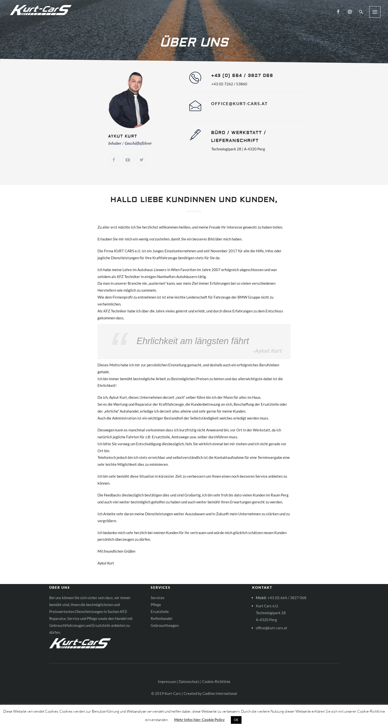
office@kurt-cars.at (239, 103)
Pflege (156, 604)
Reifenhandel (161, 618)
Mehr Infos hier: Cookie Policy (199, 719)
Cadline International (219, 693)
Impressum (167, 681)
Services (158, 597)
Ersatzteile (160, 611)
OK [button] (236, 720)
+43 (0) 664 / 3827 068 (286, 597)
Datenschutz (189, 681)
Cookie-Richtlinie (216, 681)
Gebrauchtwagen (165, 625)
